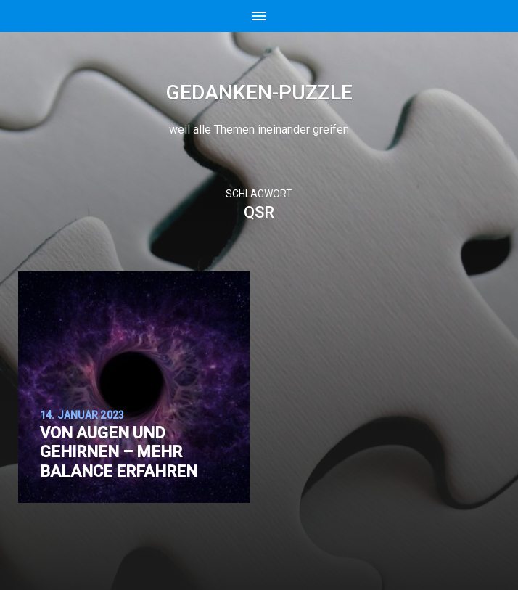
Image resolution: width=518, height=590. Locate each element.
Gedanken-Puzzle (259, 93)
